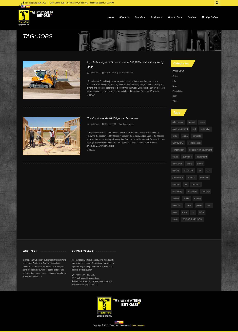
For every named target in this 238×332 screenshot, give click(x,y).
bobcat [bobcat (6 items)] (191, 122)
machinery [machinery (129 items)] (177, 191)
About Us (124, 17)
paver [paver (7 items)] (199, 205)
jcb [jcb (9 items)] (200, 170)
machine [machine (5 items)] (196, 184)
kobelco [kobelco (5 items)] (191, 177)
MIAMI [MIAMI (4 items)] (175, 198)
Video (174, 101)
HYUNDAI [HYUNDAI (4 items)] (189, 170)
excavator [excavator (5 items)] (177, 163)
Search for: (217, 2)
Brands (140, 17)
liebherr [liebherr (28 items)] (176, 184)
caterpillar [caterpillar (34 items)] (205, 129)
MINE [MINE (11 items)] (186, 198)
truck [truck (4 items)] (184, 212)
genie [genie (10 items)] (189, 163)
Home (110, 17)
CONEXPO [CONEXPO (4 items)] (177, 143)
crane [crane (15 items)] (175, 157)
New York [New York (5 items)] (177, 205)
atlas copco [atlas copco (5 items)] (177, 122)
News (92, 95)
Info (174, 81)
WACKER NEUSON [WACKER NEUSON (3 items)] (192, 219)
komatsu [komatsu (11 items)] (204, 177)
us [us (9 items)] (193, 212)
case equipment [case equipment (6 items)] (180, 129)
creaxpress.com (138, 325)
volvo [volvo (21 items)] (175, 219)
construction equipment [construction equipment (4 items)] (200, 150)
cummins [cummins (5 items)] (187, 157)
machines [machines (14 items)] (192, 191)
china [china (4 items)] (185, 136)
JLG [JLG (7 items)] (208, 170)
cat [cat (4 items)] (194, 129)
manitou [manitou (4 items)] (206, 191)
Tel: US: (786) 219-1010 (35, 3)
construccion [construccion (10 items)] (194, 143)
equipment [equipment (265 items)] (202, 157)
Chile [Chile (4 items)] (174, 136)
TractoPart (94, 73)
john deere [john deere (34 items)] (177, 177)
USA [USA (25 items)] (201, 212)
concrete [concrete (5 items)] (197, 136)
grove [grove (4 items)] (200, 163)
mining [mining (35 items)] (197, 198)
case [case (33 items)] (202, 122)
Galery (175, 76)
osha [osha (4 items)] (189, 205)
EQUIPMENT (178, 71)
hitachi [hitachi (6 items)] (175, 170)
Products (156, 17)
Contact (191, 17)
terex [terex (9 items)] (174, 212)
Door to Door (175, 17)
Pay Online (209, 17)
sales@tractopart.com (90, 278)
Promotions (177, 91)
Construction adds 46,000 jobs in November (112, 118)
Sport (174, 96)
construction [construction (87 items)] (178, 150)
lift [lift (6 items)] (186, 184)
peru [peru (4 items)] (209, 205)
